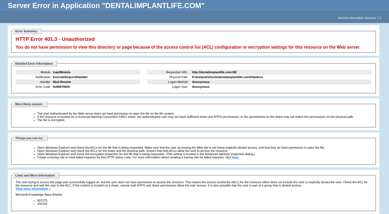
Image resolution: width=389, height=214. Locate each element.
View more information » (33, 188)
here (235, 157)
